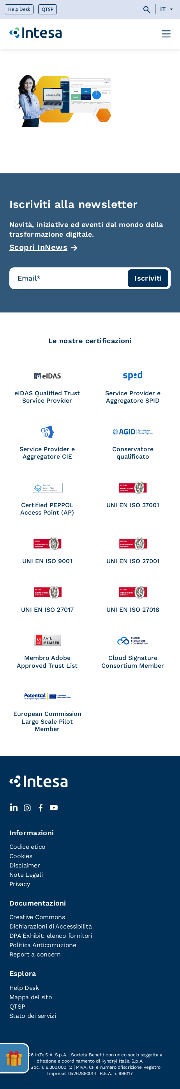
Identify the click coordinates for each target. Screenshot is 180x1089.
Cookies (20, 856)
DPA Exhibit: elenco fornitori (50, 935)
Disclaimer (24, 865)
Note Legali (26, 874)
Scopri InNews (38, 247)
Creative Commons (37, 917)
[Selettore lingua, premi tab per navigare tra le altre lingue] (167, 9)
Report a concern (35, 954)
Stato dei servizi (32, 1015)
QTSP (47, 9)
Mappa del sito (30, 997)
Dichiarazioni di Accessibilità (50, 926)
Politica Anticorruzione (42, 945)
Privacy (19, 884)
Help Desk (19, 9)
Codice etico (27, 846)
